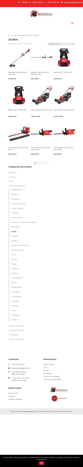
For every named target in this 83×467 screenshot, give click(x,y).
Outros (13, 255)
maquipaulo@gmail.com (73, 2)
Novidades (47, 373)
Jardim (14, 232)
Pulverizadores (16, 278)
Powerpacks (13, 335)
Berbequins (15, 199)
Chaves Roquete (17, 208)
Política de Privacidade (52, 379)
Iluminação (15, 227)
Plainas (13, 264)
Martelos (14, 241)
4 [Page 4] (42, 163)
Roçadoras (15, 301)
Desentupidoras (17, 218)
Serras (13, 310)
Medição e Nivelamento (20, 245)
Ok (41, 463)
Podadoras (15, 269)
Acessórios (13, 173)
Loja (14, 35)
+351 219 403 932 (18, 364)
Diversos (12, 177)
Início (10, 35)
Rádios (13, 283)
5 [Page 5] (44, 163)
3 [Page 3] (39, 163)
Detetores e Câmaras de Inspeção (24, 222)
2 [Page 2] (37, 163)
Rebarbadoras (16, 287)
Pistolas (14, 259)
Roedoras (14, 306)
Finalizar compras (15, 399)
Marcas (46, 370)
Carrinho (11, 396)
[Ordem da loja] (61, 44)
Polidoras (14, 273)
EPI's (11, 181)
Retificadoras (16, 296)
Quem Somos (48, 364)
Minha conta (13, 393)
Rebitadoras (15, 292)
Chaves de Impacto (18, 204)
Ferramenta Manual (16, 330)
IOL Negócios (28, 411)
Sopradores (15, 315)
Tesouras (14, 320)
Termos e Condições (51, 376)
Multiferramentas (17, 250)
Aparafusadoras (16, 190)
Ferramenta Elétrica (16, 326)
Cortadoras (15, 213)
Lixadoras (14, 236)
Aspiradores (15, 194)
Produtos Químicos (16, 339)
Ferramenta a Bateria (25, 35)
